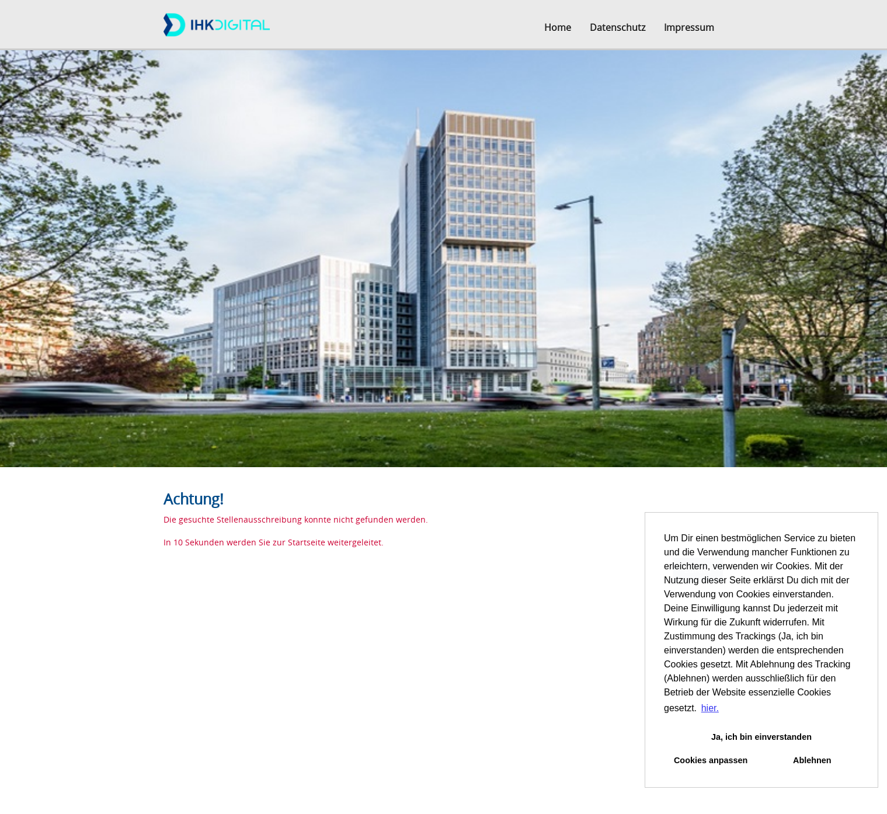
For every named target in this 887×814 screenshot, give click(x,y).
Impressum (689, 27)
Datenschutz (617, 27)
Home (557, 27)
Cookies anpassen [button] (710, 760)
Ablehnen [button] (812, 760)
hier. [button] (710, 708)
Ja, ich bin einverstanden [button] (761, 737)
